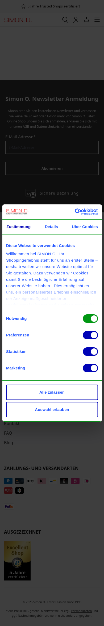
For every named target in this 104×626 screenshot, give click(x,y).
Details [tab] (51, 226)
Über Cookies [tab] (85, 226)
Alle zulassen (52, 392)
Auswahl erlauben (52, 409)
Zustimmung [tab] (18, 226)
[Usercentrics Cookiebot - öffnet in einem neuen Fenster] (75, 211)
